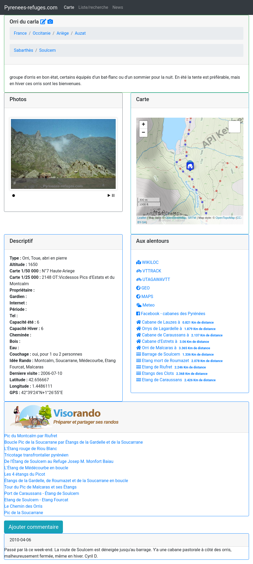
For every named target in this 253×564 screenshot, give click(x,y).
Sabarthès (23, 50)
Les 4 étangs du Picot (24, 474)
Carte (69, 7)
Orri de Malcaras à (173, 347)
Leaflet (142, 217)
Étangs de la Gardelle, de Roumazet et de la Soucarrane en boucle (66, 480)
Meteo (145, 305)
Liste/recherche (93, 7)
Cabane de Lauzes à (175, 322)
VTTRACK (148, 270)
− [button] (143, 133)
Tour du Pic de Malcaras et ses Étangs (40, 487)
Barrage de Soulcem (175, 354)
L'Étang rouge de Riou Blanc (30, 448)
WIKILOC (147, 262)
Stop (113, 195)
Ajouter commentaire (33, 527)
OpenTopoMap (225, 217)
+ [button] (143, 125)
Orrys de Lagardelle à (176, 328)
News (118, 7)
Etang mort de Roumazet (180, 360)
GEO (143, 288)
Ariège (63, 33)
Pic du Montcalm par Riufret (30, 435)
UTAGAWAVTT (153, 279)
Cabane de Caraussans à (180, 334)
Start (109, 195)
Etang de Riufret (171, 367)
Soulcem (47, 50)
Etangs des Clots (172, 373)
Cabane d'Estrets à (173, 341)
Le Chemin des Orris (23, 506)
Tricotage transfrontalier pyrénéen (36, 455)
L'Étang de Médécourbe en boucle (36, 467)
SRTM (192, 217)
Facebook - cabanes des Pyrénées (170, 313)
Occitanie (42, 33)
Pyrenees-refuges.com (31, 7)
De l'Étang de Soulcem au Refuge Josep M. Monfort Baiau (58, 461)
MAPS (144, 296)
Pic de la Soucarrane (23, 512)
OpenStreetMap (176, 217)
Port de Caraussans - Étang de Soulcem (41, 493)
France (20, 33)
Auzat (80, 33)
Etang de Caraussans (176, 379)
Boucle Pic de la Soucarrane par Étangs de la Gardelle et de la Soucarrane (73, 442)
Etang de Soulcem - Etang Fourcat (36, 499)
